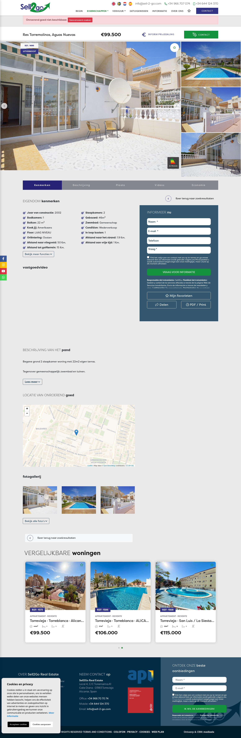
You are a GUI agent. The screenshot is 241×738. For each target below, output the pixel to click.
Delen (161, 304)
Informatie (159, 10)
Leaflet (89, 466)
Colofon (119, 731)
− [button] (27, 413)
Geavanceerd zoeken (80, 19)
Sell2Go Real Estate (35, 7)
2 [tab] (122, 648)
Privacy (132, 731)
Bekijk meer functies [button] (38, 254)
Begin (79, 10)
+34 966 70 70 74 (98, 698)
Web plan (158, 731)
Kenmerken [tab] (42, 185)
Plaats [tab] (120, 185)
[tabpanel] (185, 602)
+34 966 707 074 (177, 3)
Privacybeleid (201, 259)
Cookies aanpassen (42, 724)
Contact (207, 10)
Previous (4, 106)
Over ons (177, 10)
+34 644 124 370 (205, 3)
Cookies (144, 731)
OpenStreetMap (109, 466)
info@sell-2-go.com (148, 3)
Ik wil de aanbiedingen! (199, 708)
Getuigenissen (139, 10)
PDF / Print (196, 304)
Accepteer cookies (18, 724)
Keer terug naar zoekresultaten (51, 538)
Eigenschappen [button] (97, 10)
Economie (199, 185)
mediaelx (208, 731)
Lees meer (32, 382)
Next (177, 106)
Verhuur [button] (118, 10)
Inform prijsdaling (158, 34)
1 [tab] (119, 648)
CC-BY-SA (130, 466)
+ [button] (27, 409)
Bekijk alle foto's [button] (36, 521)
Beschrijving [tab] (81, 185)
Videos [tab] (159, 185)
